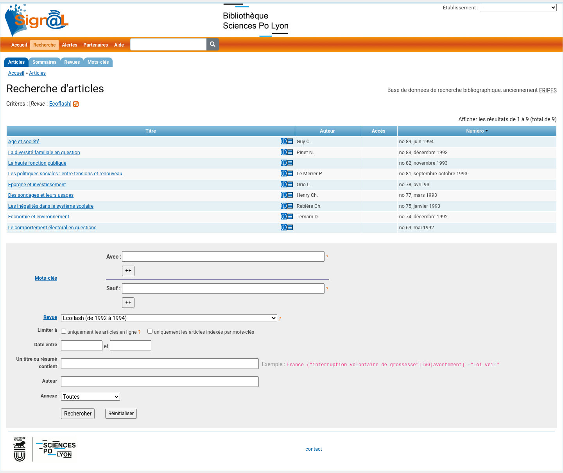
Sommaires (44, 62)
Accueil (19, 45)
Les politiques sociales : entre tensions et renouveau (65, 173)
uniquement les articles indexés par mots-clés (204, 332)
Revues (72, 62)
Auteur (49, 381)
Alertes (69, 45)
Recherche (44, 45)
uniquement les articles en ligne (101, 332)
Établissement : (461, 8)
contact (313, 449)
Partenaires (96, 45)
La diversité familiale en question (44, 152)
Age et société (23, 141)
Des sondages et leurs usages (41, 195)
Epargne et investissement (37, 184)
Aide (119, 45)
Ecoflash (59, 104)
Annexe (49, 396)
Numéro (475, 131)
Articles (16, 62)
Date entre (45, 344)
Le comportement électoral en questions (52, 227)
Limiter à (47, 330)
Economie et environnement (38, 216)
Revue (50, 317)
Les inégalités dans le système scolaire (50, 206)
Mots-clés (98, 62)
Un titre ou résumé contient (36, 362)
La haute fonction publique (37, 163)
